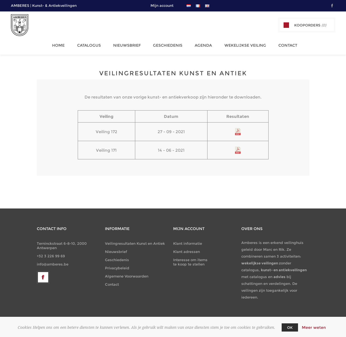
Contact (281, 43)
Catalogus (90, 43)
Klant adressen (186, 249)
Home (61, 43)
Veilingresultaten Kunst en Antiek (135, 240)
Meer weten (314, 327)
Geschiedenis (166, 43)
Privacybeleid (117, 265)
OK (290, 327)
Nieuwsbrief (126, 43)
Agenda (200, 43)
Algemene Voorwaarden (126, 273)
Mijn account (162, 5)
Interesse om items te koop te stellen (190, 259)
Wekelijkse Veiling (240, 43)
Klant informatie (187, 240)
